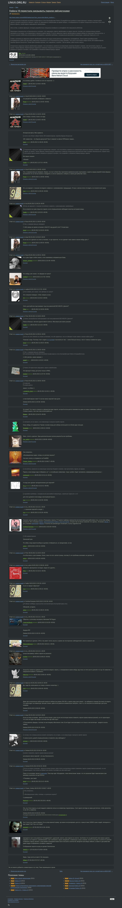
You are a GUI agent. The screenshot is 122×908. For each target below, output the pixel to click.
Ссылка (11, 60)
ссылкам (51, 339)
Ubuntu (106, 521)
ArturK (25, 83)
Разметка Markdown (29, 899)
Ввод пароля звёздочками (22, 878)
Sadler (25, 162)
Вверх (112, 899)
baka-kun (25, 674)
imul (24, 191)
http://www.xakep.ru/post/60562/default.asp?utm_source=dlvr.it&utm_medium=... (32, 17)
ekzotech (25, 827)
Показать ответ (27, 86)
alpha (24, 610)
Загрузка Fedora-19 (74, 885)
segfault (25, 276)
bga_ (20, 53)
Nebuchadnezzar (28, 644)
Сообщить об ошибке (13, 900)
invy (24, 500)
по (48, 339)
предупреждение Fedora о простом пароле (56, 521)
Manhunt (25, 800)
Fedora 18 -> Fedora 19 (21, 890)
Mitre (24, 571)
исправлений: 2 (62, 815)
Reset (24, 101)
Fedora (41, 521)
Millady (25, 860)
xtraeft (25, 360)
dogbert (25, 374)
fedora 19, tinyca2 (74, 878)
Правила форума (18, 899)
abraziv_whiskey (28, 260)
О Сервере (10, 899)
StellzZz (25, 849)
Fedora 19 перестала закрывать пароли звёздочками (39, 10)
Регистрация (105, 2)
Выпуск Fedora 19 (75, 881)
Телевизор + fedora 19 (75, 883)
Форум (48, 2)
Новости (31, 2)
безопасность (15, 13)
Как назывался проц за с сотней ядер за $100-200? (95, 64)
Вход (112, 2)
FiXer (24, 309)
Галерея (37, 2)
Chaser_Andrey (27, 461)
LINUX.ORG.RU (17, 2)
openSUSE (35, 523)
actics (24, 546)
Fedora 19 (18, 881)
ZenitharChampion (28, 526)
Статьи (43, 2)
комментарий (19, 96)
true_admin (26, 439)
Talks (16, 7)
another (25, 656)
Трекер (53, 2)
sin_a (24, 485)
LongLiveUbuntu (28, 622)
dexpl (24, 230)
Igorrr (24, 142)
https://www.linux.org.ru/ (13, 902)
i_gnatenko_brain (28, 391)
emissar (25, 741)
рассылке (44, 773)
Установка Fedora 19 (75, 888)
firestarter (26, 428)
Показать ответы (27, 179)
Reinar (25, 414)
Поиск (59, 2)
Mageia (42, 523)
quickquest (26, 475)
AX (24, 298)
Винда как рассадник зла (18, 64)
